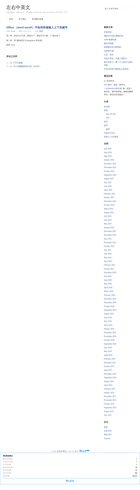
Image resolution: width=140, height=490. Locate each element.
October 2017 (109, 366)
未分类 (107, 107)
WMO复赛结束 (110, 40)
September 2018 (110, 344)
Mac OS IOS (111, 114)
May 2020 (108, 284)
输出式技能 (108, 43)
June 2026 (108, 152)
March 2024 (108, 209)
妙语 (108, 129)
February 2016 (109, 389)
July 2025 (107, 182)
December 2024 (110, 201)
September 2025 (110, 175)
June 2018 (108, 348)
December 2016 (110, 374)
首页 (11, 19)
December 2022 (110, 231)
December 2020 (110, 272)
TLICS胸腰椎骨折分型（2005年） (27, 66)
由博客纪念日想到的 (112, 47)
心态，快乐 (108, 55)
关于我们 (22, 19)
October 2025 (109, 171)
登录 (106, 427)
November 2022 (110, 235)
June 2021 (108, 254)
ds (105, 81)
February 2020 (109, 295)
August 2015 (109, 411)
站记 (106, 122)
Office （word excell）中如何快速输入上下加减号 (37, 27)
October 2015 (109, 404)
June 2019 (108, 318)
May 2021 (108, 258)
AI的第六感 (109, 51)
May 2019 (108, 321)
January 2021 (109, 269)
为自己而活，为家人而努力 (115, 58)
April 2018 (108, 355)
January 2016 (109, 393)
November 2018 (110, 336)
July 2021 (107, 250)
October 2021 (109, 246)
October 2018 (109, 340)
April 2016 (108, 385)
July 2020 (107, 276)
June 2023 (108, 220)
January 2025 (109, 197)
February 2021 (109, 265)
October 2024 (109, 205)
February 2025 (109, 194)
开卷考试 (108, 32)
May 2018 (108, 351)
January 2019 (109, 329)
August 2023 (109, 212)
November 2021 (110, 242)
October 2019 (109, 306)
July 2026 (107, 149)
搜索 (131, 8)
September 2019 (110, 310)
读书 (106, 125)
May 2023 (108, 224)
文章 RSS (108, 431)
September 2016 (110, 378)
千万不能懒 (18, 63)
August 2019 (109, 314)
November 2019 (110, 302)
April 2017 (108, 370)
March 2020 (108, 291)
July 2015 (107, 415)
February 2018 (109, 359)
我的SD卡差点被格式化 (114, 36)
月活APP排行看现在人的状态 (116, 69)
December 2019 (110, 299)
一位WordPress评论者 (113, 88)
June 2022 (108, 239)
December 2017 (110, 363)
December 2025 (110, 164)
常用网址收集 (37, 19)
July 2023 (107, 216)
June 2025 (108, 186)
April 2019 (108, 325)
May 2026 (108, 156)
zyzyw (13, 31)
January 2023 (109, 228)
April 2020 (108, 288)
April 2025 (108, 190)
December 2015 (110, 396)
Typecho (107, 438)
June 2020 (108, 280)
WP (105, 85)
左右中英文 (18, 7)
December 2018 (110, 332)
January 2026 (109, 160)
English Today (109, 133)
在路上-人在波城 (111, 137)
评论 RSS (108, 435)
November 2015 (110, 400)
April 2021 (108, 261)
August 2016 (109, 381)
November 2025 (110, 167)
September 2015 (110, 408)
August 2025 (109, 179)
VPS (108, 118)
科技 (41, 31)
